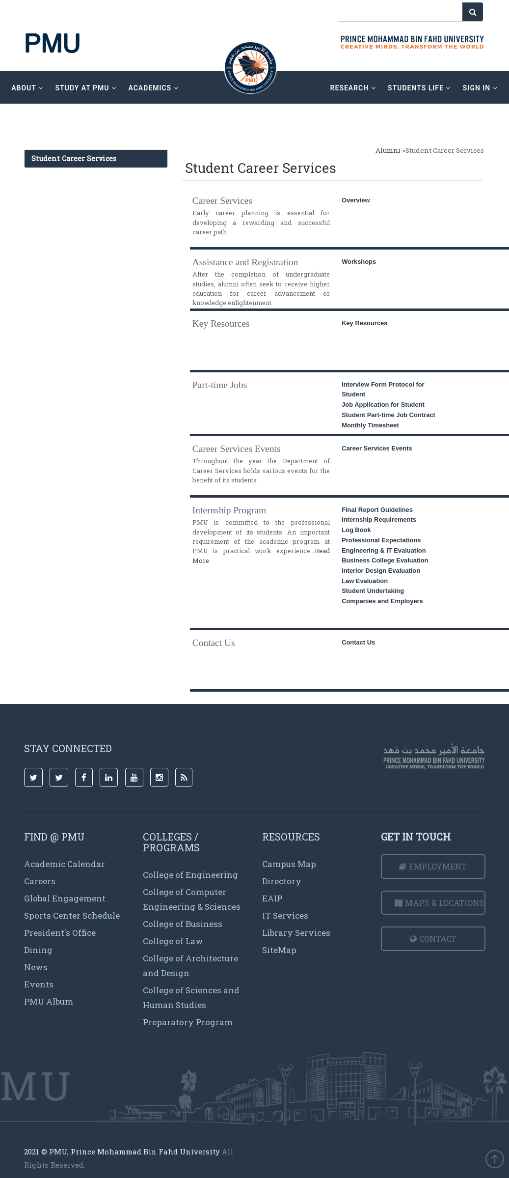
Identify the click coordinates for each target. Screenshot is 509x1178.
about (28, 88)
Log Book (356, 529)
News (36, 967)
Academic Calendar (64, 863)
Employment (433, 866)
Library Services (296, 932)
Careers (39, 881)
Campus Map (289, 863)
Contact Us (358, 642)
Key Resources (364, 323)
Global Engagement (65, 898)
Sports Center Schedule (72, 915)
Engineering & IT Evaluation (384, 550)
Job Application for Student (383, 404)
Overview (356, 200)
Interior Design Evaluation (381, 570)
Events (39, 984)
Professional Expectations (381, 540)
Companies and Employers (382, 601)
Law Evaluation (365, 581)
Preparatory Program (188, 1022)
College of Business (182, 923)
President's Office (60, 932)
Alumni (388, 150)
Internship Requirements (379, 519)
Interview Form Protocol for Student (383, 389)
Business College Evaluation (385, 560)
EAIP (272, 898)
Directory (281, 881)
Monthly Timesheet (370, 425)
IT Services (285, 915)
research (352, 88)
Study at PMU (86, 88)
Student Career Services (73, 158)
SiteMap (279, 949)
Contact (433, 938)
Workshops (359, 261)
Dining (38, 949)
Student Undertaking (373, 590)
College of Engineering (190, 874)
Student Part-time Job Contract (388, 415)
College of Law (173, 941)
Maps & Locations (439, 903)
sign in (479, 88)
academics (154, 88)
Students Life (418, 88)
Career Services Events (377, 448)
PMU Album (48, 1001)
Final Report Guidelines (377, 509)
